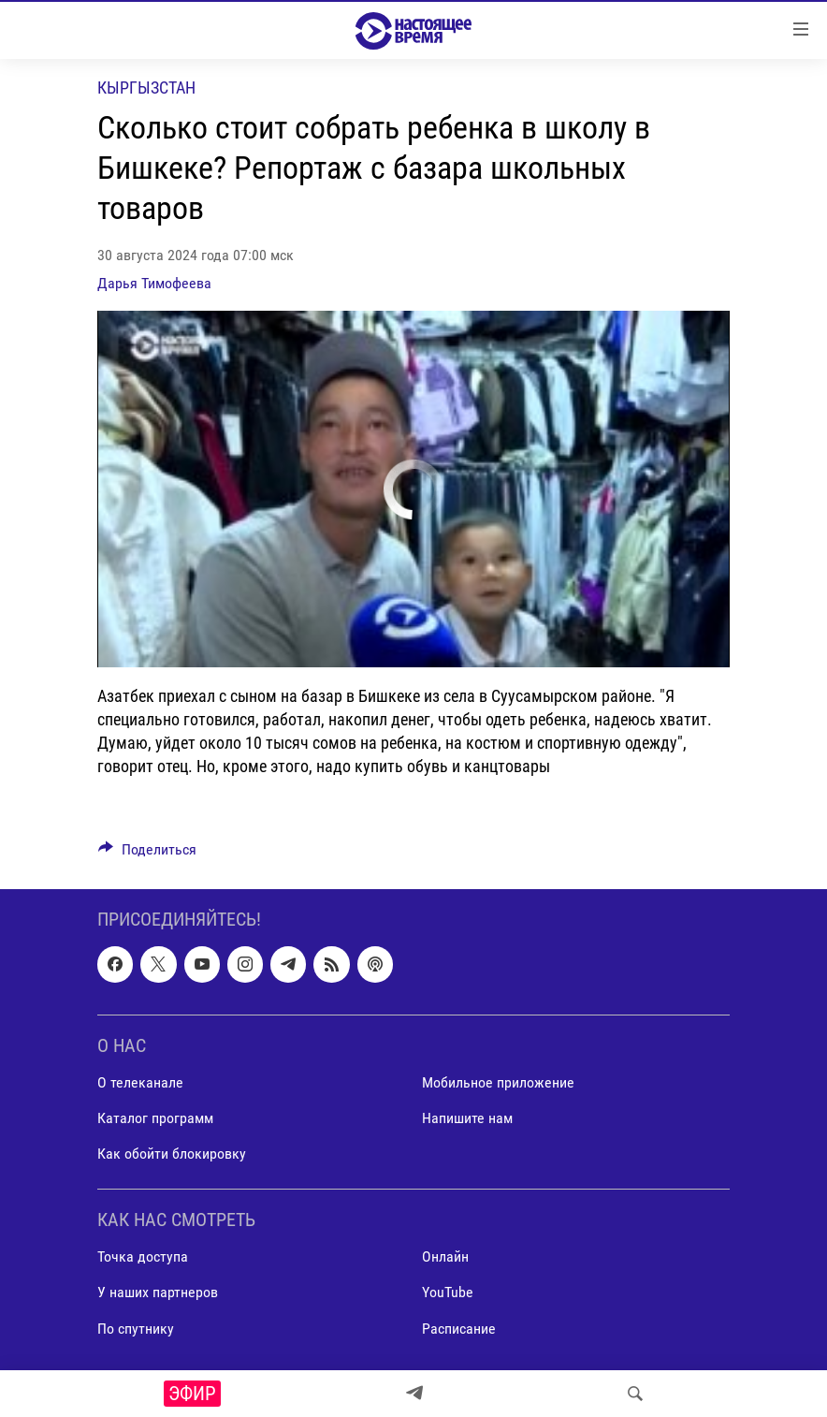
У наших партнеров (157, 1293)
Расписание (459, 1328)
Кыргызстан (146, 87)
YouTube (447, 1293)
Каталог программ (155, 1118)
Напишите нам (467, 1118)
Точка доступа (142, 1257)
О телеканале (140, 1082)
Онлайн (445, 1257)
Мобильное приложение (498, 1082)
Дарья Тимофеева (154, 283)
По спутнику (135, 1328)
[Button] (147, 854)
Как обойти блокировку (171, 1154)
